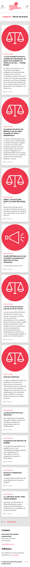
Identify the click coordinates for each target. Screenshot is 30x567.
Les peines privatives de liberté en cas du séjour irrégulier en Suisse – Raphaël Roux (13, 132)
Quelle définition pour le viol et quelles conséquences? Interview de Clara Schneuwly (15, 259)
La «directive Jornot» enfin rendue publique (14, 498)
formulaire (15, 555)
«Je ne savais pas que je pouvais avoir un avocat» (13, 308)
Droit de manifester (11, 377)
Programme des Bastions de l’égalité (15, 442)
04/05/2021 (9, 218)
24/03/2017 (9, 513)
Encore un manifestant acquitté (13, 474)
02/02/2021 (9, 269)
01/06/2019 (9, 461)
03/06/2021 (9, 91)
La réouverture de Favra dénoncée (13, 414)
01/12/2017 (9, 485)
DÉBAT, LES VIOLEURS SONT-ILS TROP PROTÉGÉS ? (14, 202)
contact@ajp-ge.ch (8, 544)
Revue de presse (8, 54)
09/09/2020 (9, 339)
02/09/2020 (9, 401)
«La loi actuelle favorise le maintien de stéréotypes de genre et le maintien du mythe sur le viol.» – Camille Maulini (15, 61)
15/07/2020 (9, 429)
